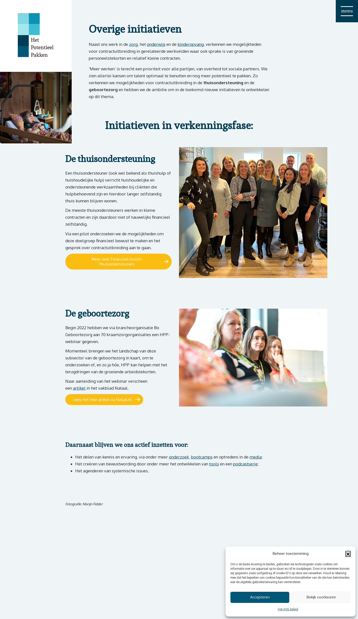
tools (214, 463)
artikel (79, 388)
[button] (348, 553)
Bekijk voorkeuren (321, 597)
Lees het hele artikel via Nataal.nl (102, 399)
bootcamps (202, 456)
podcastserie (245, 463)
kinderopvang (191, 44)
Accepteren (260, 597)
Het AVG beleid (288, 609)
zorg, (134, 44)
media (255, 456)
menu (347, 10)
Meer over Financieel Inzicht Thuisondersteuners (116, 262)
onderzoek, (179, 456)
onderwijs (156, 44)
